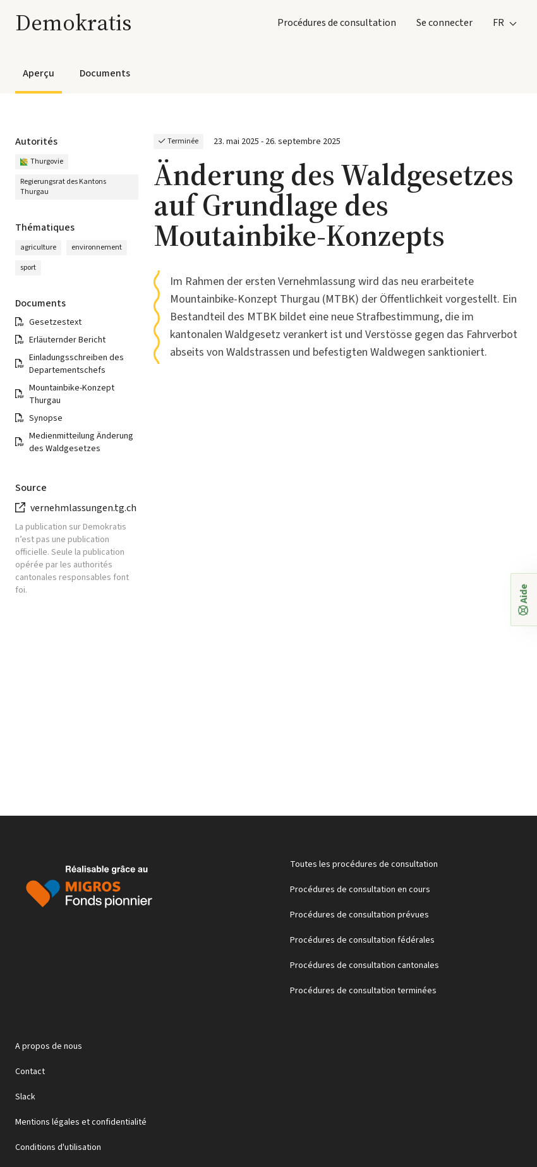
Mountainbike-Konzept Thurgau (71, 394)
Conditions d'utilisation (58, 1147)
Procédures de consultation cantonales (364, 965)
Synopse (46, 418)
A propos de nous (48, 1046)
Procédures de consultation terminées (363, 990)
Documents (105, 73)
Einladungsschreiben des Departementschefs (76, 364)
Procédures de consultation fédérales (362, 940)
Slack (25, 1097)
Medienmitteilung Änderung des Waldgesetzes (81, 442)
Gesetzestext (55, 322)
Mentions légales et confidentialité (81, 1122)
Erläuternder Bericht (67, 340)
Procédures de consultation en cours (360, 889)
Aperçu (38, 73)
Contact (30, 1071)
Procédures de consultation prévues (359, 915)
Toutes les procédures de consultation (364, 864)
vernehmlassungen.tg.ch (83, 508)
